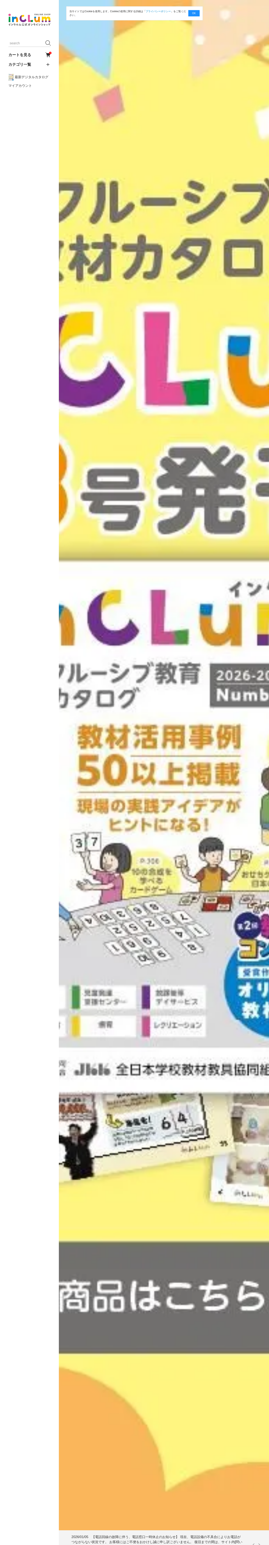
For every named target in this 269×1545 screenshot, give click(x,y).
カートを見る (29, 54)
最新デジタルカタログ (28, 77)
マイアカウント (20, 85)
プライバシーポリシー (158, 11)
